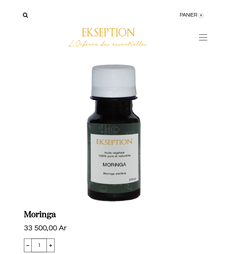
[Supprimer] (28, 245)
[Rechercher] (25, 15)
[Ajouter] (50, 245)
